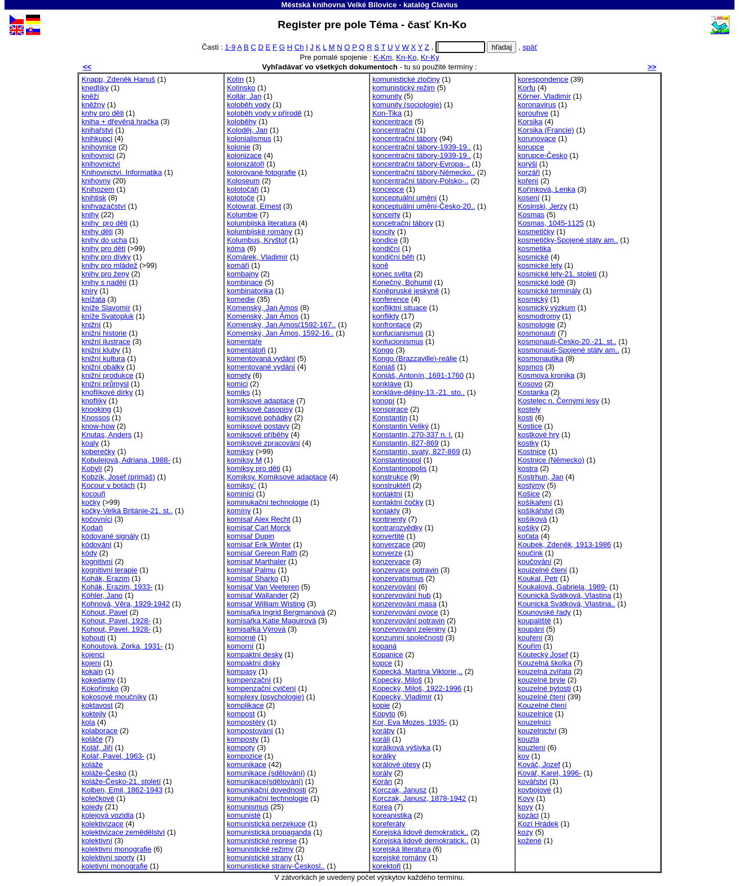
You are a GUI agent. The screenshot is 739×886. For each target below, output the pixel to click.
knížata (93, 299)
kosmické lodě (541, 282)
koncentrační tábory (404, 138)
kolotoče (240, 197)
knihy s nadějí (103, 282)
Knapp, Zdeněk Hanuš (118, 79)
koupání (531, 629)
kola (88, 722)
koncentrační (393, 130)
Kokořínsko (99, 688)
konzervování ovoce (405, 612)
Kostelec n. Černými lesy (558, 400)
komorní (240, 646)
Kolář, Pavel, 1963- (112, 756)
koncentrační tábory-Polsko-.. (420, 181)
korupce (531, 147)
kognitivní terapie (109, 570)
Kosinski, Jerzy (542, 206)
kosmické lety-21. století (557, 274)
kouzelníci (534, 722)
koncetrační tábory (402, 223)
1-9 (230, 47)
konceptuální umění (404, 197)
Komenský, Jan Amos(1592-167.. (281, 324)
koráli (381, 739)
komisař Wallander (257, 595)
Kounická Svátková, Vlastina (564, 595)
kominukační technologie (267, 502)
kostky (528, 443)
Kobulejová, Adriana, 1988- (125, 460)
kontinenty (389, 519)
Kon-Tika (387, 113)
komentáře (244, 341)
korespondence (543, 79)
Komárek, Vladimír (257, 257)
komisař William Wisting (266, 604)
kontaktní (387, 494)
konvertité (388, 536)
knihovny (96, 181)
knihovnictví (100, 164)
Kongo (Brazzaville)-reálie (414, 358)
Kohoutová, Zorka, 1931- (121, 646)
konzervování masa (404, 604)
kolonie (238, 147)
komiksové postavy (258, 426)
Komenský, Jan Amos (262, 307)
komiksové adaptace (260, 400)
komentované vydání (261, 367)
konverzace (391, 544)
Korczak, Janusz (399, 790)
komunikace (246, 764)
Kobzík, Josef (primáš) (118, 477)
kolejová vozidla (107, 815)
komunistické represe (262, 840)
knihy (90, 214)
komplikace (245, 705)
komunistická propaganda (269, 832)
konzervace (391, 561)
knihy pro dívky (105, 257)
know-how (98, 426)
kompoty (241, 747)
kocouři (93, 494)
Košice (529, 494)
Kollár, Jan (244, 96)
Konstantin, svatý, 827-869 (416, 451)
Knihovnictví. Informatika (121, 172)
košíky (528, 527)
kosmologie (536, 324)
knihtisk (93, 197)
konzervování (394, 587)
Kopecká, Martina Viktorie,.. (417, 671)
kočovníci (96, 519)
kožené (530, 840)
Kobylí (91, 468)
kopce (382, 663)
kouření (530, 637)
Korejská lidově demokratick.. (420, 832)
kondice (385, 240)
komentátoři (246, 350)
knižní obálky (102, 367)
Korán (382, 781)
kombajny (242, 274)
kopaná (384, 646)
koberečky (98, 451)
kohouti (93, 637)
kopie (381, 705)
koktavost (96, 705)
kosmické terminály (549, 290)
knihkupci (96, 138)
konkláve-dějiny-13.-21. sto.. (418, 392)
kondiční (386, 248)
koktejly (93, 713)
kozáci (528, 815)
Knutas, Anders (106, 434)
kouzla (528, 739)
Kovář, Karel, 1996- (550, 773)
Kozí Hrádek (538, 823)
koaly (90, 443)
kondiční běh (393, 257)
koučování (535, 561)
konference (390, 299)
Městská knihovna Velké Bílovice (339, 5)
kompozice (244, 756)
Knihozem (97, 189)
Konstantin (389, 417)
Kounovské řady (544, 612)
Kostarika (533, 392)
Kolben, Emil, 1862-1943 (121, 790)
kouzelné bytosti (544, 688)
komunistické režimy (260, 849)
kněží (90, 96)
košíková (532, 519)
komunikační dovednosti (266, 790)
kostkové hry (539, 434)
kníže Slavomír (105, 307)
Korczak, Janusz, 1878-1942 (419, 798)
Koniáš (383, 367)
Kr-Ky (430, 57)
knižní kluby (100, 350)
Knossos (95, 417)
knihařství (97, 130)
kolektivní (96, 840)
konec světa (392, 274)
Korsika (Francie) (546, 130)
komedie (241, 299)
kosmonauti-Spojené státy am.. (568, 350)
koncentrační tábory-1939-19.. (421, 147)
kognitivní (96, 561)
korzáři (529, 172)
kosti (525, 417)
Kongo (383, 350)
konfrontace (391, 324)
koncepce (388, 189)
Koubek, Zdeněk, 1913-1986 (564, 544)
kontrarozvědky (397, 527)
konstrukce (390, 477)
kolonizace (244, 155)
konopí (383, 400)
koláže (92, 764)
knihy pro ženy (105, 274)
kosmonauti (537, 333)
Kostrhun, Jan (541, 477)
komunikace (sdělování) (266, 773)
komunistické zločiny (405, 79)
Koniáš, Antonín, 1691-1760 (418, 375)
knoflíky (93, 400)
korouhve (533, 113)
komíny (238, 510)
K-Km (382, 57)
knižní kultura (103, 358)
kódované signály (109, 536)
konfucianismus (397, 333)
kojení (91, 663)
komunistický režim (403, 87)
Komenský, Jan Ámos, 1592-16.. (280, 333)
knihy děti (96, 231)
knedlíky (94, 87)
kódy (89, 553)
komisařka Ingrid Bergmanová (276, 612)
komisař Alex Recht (258, 519)
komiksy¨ (241, 485)
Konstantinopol (396, 460)
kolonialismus (249, 138)
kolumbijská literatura (261, 223)
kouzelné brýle (542, 680)
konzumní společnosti (407, 637)
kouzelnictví (537, 730)
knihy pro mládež (109, 265)
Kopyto (383, 713)
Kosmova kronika (546, 375)
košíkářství (535, 510)
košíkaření (535, 502)
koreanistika (392, 815)
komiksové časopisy (260, 409)
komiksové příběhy (257, 434)
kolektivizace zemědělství (123, 832)
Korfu (526, 87)
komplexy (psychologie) (265, 697)
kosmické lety (540, 265)
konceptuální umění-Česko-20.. (423, 206)
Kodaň (92, 527)
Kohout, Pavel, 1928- (115, 620)
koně (380, 265)
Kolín (235, 79)
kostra (528, 468)
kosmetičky (536, 231)
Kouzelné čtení (542, 705)
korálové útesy (396, 764)
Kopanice (387, 654)
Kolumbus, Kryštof (257, 240)
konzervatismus (398, 578)
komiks (238, 392)
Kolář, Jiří (96, 747)
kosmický (533, 299)
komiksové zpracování (263, 443)
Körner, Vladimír (544, 96)
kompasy (241, 671)
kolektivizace (102, 823)
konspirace (390, 409)
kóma (236, 248)
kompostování (250, 730)
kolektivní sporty (107, 857)
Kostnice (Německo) (551, 460)
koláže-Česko (103, 773)
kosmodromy (539, 316)
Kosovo (530, 384)
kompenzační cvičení (261, 688)
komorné (241, 637)
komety (238, 375)
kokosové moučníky (113, 697)
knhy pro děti (102, 113)
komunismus (248, 807)
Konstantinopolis (399, 468)
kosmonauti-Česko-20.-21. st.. (567, 341)
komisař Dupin (250, 536)
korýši (527, 164)
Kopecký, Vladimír (402, 697)
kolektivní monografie (116, 849)
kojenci (92, 654)
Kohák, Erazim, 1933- (116, 587)
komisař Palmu (251, 570)
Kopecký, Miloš (397, 680)
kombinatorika (250, 290)
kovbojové (534, 790)
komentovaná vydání (261, 358)
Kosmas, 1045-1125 (551, 223)
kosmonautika (541, 358)
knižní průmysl (105, 384)
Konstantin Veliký (400, 426)
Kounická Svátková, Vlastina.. (566, 604)
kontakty (386, 510)
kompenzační (249, 680)
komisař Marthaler (256, 561)
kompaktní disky (253, 663)
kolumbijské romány (259, 231)
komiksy (240, 451)
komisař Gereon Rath (262, 553)
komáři (238, 265)
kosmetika (534, 248)
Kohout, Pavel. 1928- (115, 629)
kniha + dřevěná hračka (120, 121)
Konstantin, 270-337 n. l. (412, 434)
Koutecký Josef (543, 654)
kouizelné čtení (542, 570)
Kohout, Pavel (104, 612)
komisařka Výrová (256, 629)
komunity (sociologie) (407, 104)
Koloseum (243, 181)
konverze (387, 553)
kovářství (532, 781)
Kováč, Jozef (539, 764)
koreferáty (388, 823)
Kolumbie (242, 214)
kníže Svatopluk (107, 316)
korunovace (537, 138)
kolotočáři (242, 189)
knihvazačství (103, 206)
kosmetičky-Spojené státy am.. (568, 240)
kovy (525, 807)
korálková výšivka (401, 747)
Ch (299, 47)
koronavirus (537, 104)
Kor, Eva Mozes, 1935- (409, 722)
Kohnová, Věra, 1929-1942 (125, 604)
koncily (383, 231)
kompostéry (246, 722)
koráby (383, 730)
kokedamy (98, 680)
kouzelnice (535, 713)
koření (528, 181)
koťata (528, 536)
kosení (529, 197)
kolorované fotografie (261, 172)
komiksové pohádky (259, 417)
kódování (96, 544)
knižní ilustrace (105, 341)
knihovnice (98, 147)
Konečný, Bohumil (402, 282)
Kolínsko (241, 87)
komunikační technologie (267, 798)
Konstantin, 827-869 (405, 443)
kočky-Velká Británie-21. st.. (127, 510)
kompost (241, 713)
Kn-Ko (406, 57)
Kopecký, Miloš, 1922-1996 (416, 688)
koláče (92, 739)
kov (523, 756)
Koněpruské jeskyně (405, 290)
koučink (530, 553)
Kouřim (530, 646)
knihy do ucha (104, 240)
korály (382, 773)
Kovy (526, 798)
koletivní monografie (114, 866)
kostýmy (531, 485)
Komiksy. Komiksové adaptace (277, 477)
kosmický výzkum (546, 307)
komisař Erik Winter (259, 544)
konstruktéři (391, 485)
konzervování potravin (408, 620)
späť (529, 47)
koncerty (386, 214)
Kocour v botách (108, 485)
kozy (525, 832)
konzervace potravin (405, 570)
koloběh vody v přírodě (264, 113)
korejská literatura (401, 849)
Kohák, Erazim (105, 578)
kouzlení (532, 747)
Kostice (530, 426)
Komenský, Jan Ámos (262, 316)
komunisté (244, 815)
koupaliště (534, 620)
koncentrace (392, 121)
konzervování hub (401, 595)
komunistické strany (259, 857)
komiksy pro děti (253, 468)
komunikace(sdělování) (265, 781)
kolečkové (97, 798)
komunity (387, 96)
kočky (90, 502)
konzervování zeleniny (409, 629)
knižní (90, 324)
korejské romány (399, 857)
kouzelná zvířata (544, 671)
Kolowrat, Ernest (254, 206)
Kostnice (532, 451)
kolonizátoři (245, 164)
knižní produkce (107, 375)
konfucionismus (397, 341)
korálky (384, 756)
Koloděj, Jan (247, 130)
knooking (96, 409)
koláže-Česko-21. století (121, 781)
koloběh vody (248, 104)
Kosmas (531, 214)
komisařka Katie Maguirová (271, 620)
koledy (92, 807)
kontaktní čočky (397, 502)
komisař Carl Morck (259, 527)
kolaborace (99, 730)
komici (237, 384)
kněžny (93, 104)
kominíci (240, 494)
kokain (92, 671)
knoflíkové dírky (107, 392)
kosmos (530, 367)
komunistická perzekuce (266, 823)
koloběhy (241, 121)
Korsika (530, 121)
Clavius (445, 5)
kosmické (533, 257)
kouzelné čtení (542, 697)
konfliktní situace (399, 307)
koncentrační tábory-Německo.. (423, 172)
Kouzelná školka (544, 663)
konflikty (385, 316)
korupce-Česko (543, 155)
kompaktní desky (254, 654)
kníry (89, 290)
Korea (382, 807)
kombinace (244, 282)
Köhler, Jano (101, 595)
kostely (529, 409)
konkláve (387, 384)
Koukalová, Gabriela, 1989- (563, 587)
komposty (242, 739)
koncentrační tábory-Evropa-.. (421, 164)
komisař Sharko (252, 578)
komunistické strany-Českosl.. (275, 866)
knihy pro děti (104, 223)
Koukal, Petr (538, 578)
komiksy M (244, 460)
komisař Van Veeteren (263, 587)
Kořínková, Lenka (546, 189)
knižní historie (103, 333)
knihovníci (97, 155)
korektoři (386, 866)
